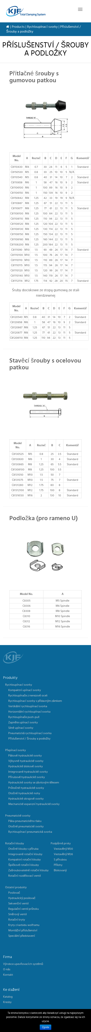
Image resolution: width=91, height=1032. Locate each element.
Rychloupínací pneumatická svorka (30, 831)
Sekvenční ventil (18, 903)
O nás (6, 969)
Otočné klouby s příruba (23, 848)
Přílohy (58, 865)
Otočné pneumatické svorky (26, 826)
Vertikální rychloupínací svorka (27, 706)
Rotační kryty (16, 919)
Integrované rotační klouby (25, 854)
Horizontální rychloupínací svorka (29, 711)
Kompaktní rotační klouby (24, 859)
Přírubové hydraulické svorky (26, 777)
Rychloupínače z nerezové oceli (27, 695)
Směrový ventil (17, 914)
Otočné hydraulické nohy (24, 793)
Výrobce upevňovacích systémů (23, 964)
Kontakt (8, 974)
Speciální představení (21, 935)
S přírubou (60, 859)
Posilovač (14, 892)
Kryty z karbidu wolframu (24, 925)
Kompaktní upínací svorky (24, 690)
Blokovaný (60, 870)
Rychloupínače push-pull (23, 717)
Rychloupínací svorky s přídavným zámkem (35, 701)
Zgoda (45, 1027)
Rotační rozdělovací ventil (24, 875)
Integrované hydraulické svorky (28, 771)
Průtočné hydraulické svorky (26, 788)
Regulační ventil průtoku (23, 909)
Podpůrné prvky (61, 843)
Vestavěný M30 (63, 848)
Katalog (8, 996)
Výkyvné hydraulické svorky (25, 761)
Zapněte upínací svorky (23, 722)
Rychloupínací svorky (42, 26)
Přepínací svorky (15, 750)
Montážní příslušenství (22, 930)
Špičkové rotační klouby (23, 865)
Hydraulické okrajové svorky (26, 798)
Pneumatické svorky (17, 815)
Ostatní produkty (16, 887)
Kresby (7, 1002)
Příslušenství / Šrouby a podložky (29, 738)
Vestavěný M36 (63, 854)
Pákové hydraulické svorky (25, 755)
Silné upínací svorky (20, 727)
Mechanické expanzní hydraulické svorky (34, 804)
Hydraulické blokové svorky (25, 766)
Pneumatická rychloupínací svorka (29, 733)
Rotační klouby (14, 843)
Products (18, 26)
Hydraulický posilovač (21, 898)
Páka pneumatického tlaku (25, 821)
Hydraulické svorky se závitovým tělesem (33, 782)
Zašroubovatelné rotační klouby (28, 870)
